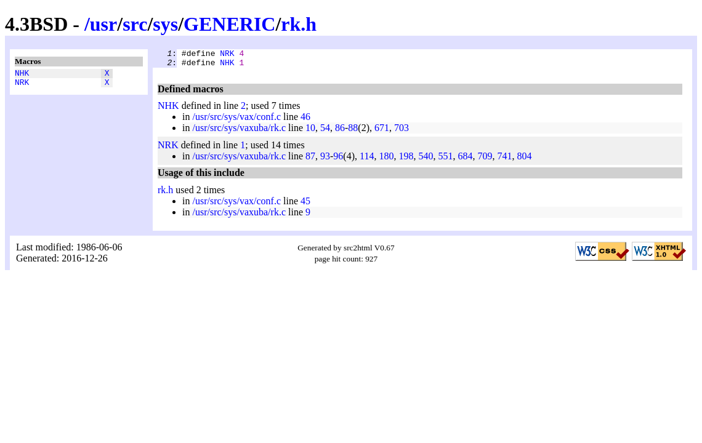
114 (367, 159)
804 (524, 159)
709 (484, 159)
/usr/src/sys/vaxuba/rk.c (239, 131)
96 (338, 159)
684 (465, 159)
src (135, 24)
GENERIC (229, 24)
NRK (22, 85)
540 (425, 159)
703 (401, 131)
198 (405, 159)
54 (325, 131)
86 (340, 131)
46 (305, 120)
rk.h (299, 24)
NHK (22, 74)
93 (325, 159)
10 (310, 131)
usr (103, 24)
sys (165, 24)
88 (353, 131)
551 (445, 159)
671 (381, 131)
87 (310, 159)
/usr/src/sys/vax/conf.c (236, 120)
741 (504, 159)
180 (386, 159)
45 (305, 204)
